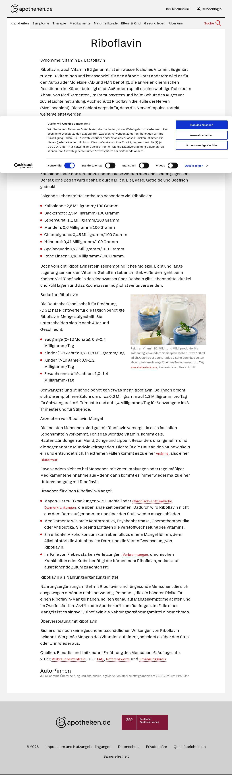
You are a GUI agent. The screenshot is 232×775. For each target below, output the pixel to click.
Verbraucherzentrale (71, 660)
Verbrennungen (137, 555)
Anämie (163, 454)
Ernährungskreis (165, 660)
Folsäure (128, 131)
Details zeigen (194, 49)
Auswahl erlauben (201, 19)
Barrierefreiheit (116, 757)
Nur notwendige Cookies (202, 29)
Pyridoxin (169, 131)
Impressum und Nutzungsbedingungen (78, 747)
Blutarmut (50, 460)
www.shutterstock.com (144, 368)
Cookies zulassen (201, 8)
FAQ (106, 660)
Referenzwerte (126, 660)
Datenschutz (128, 747)
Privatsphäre (156, 747)
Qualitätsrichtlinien (190, 747)
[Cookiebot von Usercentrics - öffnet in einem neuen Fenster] (23, 49)
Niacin (144, 131)
